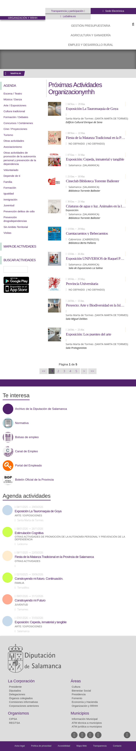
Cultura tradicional (14, 111)
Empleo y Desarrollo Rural (90, 44)
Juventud (9, 205)
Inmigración (10, 199)
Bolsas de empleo (27, 437)
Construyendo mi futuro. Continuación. (39, 578)
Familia (8, 181)
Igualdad (9, 193)
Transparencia (100, 746)
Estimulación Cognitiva (29, 533)
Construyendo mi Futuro (30, 600)
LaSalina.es (69, 16)
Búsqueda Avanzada (37, 269)
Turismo (8, 134)
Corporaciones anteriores (24, 705)
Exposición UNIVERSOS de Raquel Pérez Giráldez (96, 258)
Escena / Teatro (13, 93)
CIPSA (13, 718)
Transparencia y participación (67, 11)
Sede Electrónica (114, 11)
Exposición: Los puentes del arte (88, 334)
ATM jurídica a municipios (87, 726)
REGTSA (14, 722)
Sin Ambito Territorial (16, 226)
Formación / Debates (16, 117)
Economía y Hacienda (85, 701)
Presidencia (79, 694)
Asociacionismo (13, 146)
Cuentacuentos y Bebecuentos (87, 233)
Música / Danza (13, 99)
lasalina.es (15, 73)
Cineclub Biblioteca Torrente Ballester (92, 181)
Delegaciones (17, 694)
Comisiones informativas (23, 701)
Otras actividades (14, 140)
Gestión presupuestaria (90, 25)
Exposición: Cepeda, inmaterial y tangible (95, 159)
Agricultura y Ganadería (91, 35)
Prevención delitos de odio (19, 211)
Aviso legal (20, 746)
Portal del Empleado (28, 465)
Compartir (4, 382)
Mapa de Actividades (20, 246)
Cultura (76, 686)
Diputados (15, 690)
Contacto (117, 746)
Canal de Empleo (26, 451)
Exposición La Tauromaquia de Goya (92, 108)
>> (92, 371)
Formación (10, 187)
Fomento (77, 698)
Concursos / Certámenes (18, 123)
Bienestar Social (81, 690)
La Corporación (21, 681)
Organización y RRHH (85, 705)
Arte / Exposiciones (15, 105)
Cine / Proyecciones (15, 128)
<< (43, 371)
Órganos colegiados (21, 698)
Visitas (7, 232)
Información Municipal (85, 718)
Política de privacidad (41, 746)
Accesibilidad (64, 746)
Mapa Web (81, 746)
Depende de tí (12, 175)
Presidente (15, 686)
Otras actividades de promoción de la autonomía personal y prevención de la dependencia (70, 538)
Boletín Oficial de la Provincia (34, 479)
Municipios (80, 713)
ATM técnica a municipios (87, 722)
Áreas (76, 681)
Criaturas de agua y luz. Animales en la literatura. (96, 206)
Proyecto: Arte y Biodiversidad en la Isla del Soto (96, 305)
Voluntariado (11, 169)
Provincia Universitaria (82, 283)
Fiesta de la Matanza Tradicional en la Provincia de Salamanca (96, 137)
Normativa (22, 423)
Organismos (18, 713)
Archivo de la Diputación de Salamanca (41, 409)
